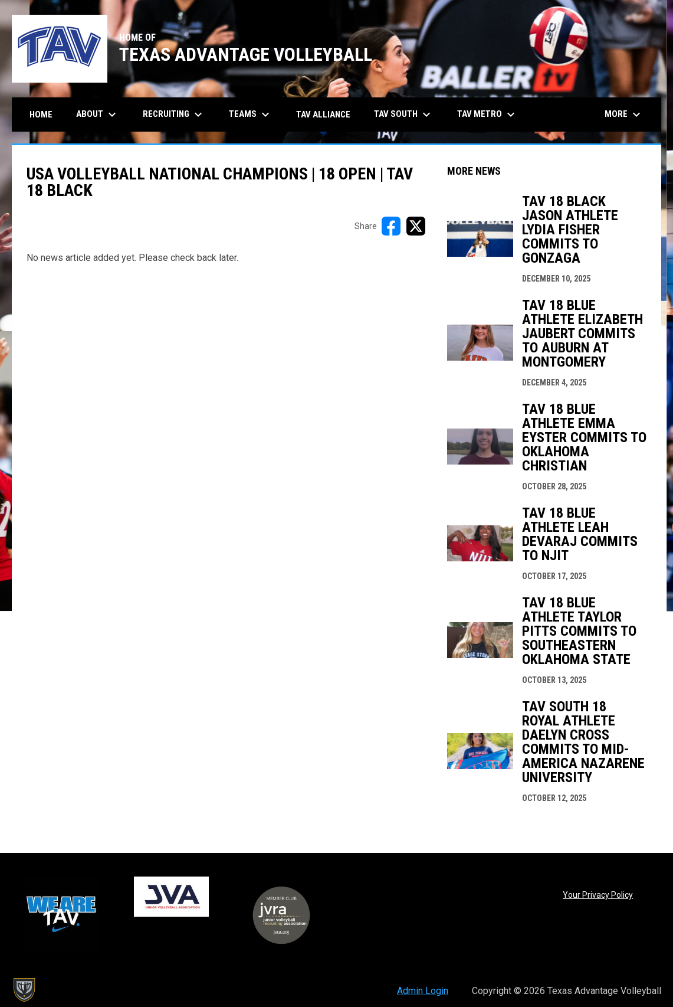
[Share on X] (415, 226)
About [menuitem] (97, 114)
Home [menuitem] (40, 114)
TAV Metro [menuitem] (487, 114)
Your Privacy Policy (598, 895)
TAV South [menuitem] (404, 114)
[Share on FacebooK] (391, 226)
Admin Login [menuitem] (422, 990)
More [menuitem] (624, 114)
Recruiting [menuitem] (174, 114)
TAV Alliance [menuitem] (323, 114)
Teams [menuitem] (251, 114)
